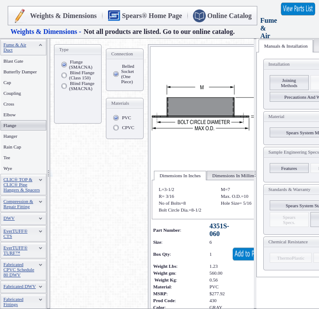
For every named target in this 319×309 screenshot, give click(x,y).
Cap (7, 82)
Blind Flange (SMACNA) (81, 86)
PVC (126, 117)
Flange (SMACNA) (80, 64)
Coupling (12, 93)
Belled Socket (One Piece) (127, 74)
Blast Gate (13, 61)
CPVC (128, 127)
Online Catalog (230, 15)
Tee (6, 157)
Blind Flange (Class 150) (81, 75)
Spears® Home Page (152, 15)
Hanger (10, 136)
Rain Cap (12, 146)
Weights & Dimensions (63, 15)
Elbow (9, 114)
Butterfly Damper (20, 71)
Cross (8, 103)
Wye (7, 168)
